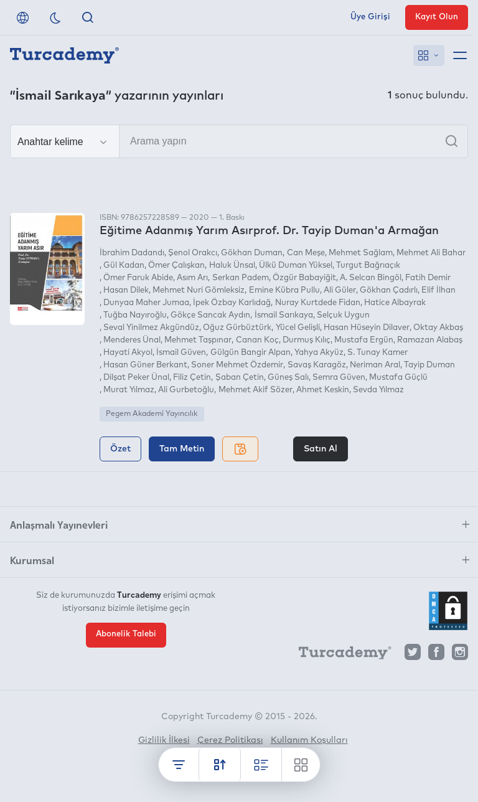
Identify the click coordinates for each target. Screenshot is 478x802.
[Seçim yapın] (65, 142)
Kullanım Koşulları (309, 740)
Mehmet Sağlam (361, 253)
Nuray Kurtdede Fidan (317, 303)
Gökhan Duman (252, 253)
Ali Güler (340, 290)
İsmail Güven (181, 353)
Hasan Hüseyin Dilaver (367, 328)
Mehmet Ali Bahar (431, 253)
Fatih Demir (428, 278)
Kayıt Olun (436, 17)
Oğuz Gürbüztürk (237, 328)
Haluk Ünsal (232, 266)
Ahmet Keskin (322, 390)
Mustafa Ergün (363, 340)
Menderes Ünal (132, 340)
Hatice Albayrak (395, 303)
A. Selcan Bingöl (370, 278)
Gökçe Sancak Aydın (210, 315)
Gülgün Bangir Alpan (250, 353)
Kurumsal (32, 559)
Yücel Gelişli (298, 328)
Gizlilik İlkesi (164, 740)
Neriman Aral (375, 365)
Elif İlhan (438, 290)
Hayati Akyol (127, 353)
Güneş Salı (288, 378)
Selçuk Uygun (343, 315)
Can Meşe (306, 253)
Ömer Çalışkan (176, 266)
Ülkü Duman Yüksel (295, 266)
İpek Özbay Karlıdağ (232, 303)
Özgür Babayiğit (304, 278)
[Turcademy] (339, 655)
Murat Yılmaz (128, 390)
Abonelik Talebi (126, 634)
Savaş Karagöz (317, 365)
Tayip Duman (429, 365)
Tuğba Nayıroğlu (135, 315)
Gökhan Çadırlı (389, 290)
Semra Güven (338, 378)
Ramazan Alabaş (429, 340)
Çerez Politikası (230, 740)
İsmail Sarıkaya (284, 315)
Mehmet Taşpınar (198, 340)
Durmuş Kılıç (306, 340)
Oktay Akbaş (438, 328)
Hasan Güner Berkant (145, 365)
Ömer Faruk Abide (138, 278)
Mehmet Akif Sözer (255, 390)
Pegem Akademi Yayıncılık (151, 414)
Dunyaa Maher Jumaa (146, 303)
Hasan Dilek (126, 290)
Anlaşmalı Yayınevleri (59, 524)
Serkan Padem (240, 278)
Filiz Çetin (192, 378)
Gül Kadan (123, 266)
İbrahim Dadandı (132, 253)
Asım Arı (192, 278)
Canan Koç (257, 340)
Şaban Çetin (239, 378)
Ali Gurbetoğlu (186, 390)
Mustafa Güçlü (398, 378)
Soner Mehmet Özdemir (237, 365)
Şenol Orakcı (192, 253)
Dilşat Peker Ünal (136, 378)
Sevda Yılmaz (378, 390)
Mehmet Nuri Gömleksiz (198, 290)
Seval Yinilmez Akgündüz (151, 328)
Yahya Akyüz (319, 353)
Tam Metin (181, 449)
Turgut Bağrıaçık (368, 266)
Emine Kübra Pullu (284, 290)
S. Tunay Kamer (377, 353)
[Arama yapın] (239, 141)
